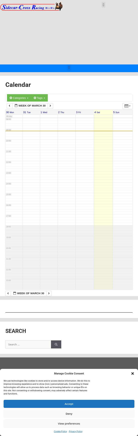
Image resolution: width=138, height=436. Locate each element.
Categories (19, 97)
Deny (69, 413)
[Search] (56, 344)
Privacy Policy (75, 431)
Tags (39, 97)
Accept (69, 404)
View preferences (69, 423)
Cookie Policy (60, 431)
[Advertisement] (69, 38)
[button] (132, 373)
